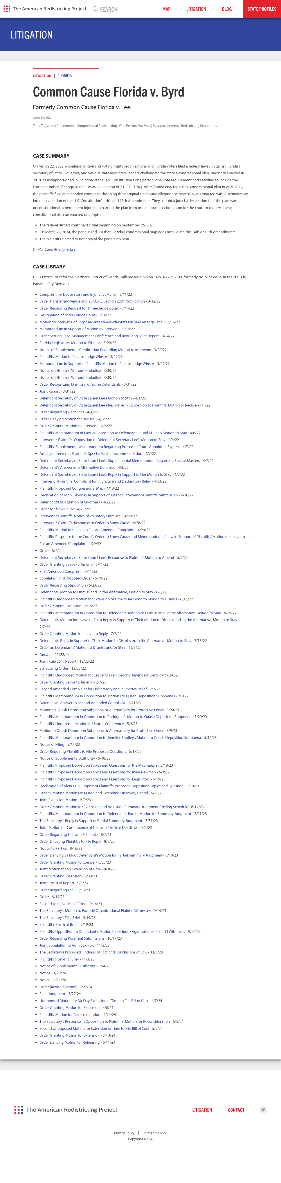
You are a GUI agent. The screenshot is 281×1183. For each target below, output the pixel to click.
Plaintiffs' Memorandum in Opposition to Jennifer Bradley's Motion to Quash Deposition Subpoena (120, 737)
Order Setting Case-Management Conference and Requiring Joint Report (99, 335)
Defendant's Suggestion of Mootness (70, 502)
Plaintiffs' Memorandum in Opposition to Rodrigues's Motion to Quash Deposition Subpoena (115, 716)
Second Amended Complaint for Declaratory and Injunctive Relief (93, 688)
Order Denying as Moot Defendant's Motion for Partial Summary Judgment (101, 855)
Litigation (196, 9)
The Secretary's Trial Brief (60, 917)
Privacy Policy (124, 1133)
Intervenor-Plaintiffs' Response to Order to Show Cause (85, 522)
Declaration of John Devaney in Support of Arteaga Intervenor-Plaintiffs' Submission (109, 495)
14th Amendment (62, 125)
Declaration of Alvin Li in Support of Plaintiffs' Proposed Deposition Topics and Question (112, 785)
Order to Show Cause (57, 508)
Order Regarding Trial (57, 889)
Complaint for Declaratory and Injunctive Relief (78, 294)
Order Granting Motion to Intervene (69, 425)
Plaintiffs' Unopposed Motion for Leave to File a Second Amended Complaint (103, 675)
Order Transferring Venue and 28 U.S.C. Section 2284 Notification (92, 301)
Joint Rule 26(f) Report (58, 661)
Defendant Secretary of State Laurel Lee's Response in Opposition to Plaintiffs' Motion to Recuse (118, 405)
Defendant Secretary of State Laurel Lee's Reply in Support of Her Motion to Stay (105, 474)
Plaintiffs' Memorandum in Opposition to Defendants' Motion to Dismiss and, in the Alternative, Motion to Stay (130, 612)
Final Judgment (52, 993)
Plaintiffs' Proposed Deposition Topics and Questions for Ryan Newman (98, 772)
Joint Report (50, 391)
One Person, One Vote (135, 125)
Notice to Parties (53, 848)
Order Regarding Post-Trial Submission (71, 938)
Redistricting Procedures (199, 125)
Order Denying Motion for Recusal (67, 418)
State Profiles (262, 9)
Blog (227, 9)
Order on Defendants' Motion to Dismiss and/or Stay (82, 647)
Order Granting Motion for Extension (70, 1007)
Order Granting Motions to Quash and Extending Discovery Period (94, 792)
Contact (236, 1110)
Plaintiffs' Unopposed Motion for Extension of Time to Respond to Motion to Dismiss (108, 599)
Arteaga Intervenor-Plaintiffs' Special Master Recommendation (91, 453)
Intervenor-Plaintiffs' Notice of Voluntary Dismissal (80, 515)
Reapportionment (166, 125)
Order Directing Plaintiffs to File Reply (70, 841)
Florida (65, 75)
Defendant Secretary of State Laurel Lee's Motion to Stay (86, 398)
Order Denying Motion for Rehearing (70, 1042)
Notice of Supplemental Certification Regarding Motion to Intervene (95, 349)
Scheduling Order (54, 668)
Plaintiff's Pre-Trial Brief (58, 924)
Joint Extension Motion (58, 799)
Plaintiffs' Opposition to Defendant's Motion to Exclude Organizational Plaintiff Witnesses (112, 931)
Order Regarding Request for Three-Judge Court (79, 308)
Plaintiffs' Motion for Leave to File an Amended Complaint (87, 529)
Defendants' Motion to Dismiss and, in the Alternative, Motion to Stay (96, 591)
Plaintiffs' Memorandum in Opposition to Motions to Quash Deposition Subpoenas (107, 695)
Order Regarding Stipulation (63, 585)
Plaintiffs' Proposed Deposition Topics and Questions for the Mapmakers (98, 765)
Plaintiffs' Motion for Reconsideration (70, 1014)
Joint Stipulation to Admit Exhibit (67, 945)
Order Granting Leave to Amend (66, 564)
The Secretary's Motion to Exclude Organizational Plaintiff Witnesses (95, 910)
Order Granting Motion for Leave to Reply (74, 633)
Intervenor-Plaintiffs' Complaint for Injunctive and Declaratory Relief (95, 481)
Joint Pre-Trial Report (57, 882)
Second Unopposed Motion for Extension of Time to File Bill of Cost (94, 1028)
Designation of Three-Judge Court (67, 314)
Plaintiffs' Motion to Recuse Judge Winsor (73, 356)
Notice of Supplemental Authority (67, 758)
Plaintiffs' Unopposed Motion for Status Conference (82, 723)
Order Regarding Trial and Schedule (69, 834)
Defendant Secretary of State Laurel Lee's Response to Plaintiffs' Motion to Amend (107, 557)
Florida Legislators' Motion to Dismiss (70, 342)
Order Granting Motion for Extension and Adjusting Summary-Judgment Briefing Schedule (114, 806)
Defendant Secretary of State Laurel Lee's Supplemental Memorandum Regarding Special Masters (120, 460)
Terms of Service (155, 1133)
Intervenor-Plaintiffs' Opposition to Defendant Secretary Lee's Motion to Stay (102, 439)
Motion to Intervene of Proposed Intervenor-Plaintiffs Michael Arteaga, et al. (102, 321)
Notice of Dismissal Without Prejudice (70, 370)
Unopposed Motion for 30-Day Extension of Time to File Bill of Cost (94, 1000)
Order (44, 550)
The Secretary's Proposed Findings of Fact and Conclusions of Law (93, 952)
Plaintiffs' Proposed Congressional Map (71, 488)
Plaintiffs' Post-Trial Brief (59, 959)
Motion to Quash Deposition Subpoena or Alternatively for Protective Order (102, 709)
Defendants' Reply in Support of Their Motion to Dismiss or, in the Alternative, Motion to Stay (115, 640)
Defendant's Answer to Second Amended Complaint (82, 702)
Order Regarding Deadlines (62, 411)
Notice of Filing (52, 744)
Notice (45, 972)
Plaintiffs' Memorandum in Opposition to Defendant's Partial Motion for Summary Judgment (115, 813)
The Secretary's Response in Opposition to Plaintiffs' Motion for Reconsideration (105, 1021)
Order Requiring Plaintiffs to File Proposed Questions (83, 751)
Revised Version (63, 986)
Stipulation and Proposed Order (66, 578)
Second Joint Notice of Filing (63, 903)
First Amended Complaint (61, 571)
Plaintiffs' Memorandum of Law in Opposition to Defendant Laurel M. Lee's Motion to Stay (113, 432)
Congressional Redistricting (97, 125)
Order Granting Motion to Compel (67, 862)
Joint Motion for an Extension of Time (70, 868)
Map (166, 9)
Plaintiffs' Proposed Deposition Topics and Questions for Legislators (95, 779)
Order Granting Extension (60, 605)
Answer (46, 654)
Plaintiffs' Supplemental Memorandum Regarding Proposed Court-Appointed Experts (110, 446)
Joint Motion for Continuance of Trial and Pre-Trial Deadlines (89, 827)
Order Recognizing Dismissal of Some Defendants (80, 384)
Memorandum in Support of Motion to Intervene (79, 328)
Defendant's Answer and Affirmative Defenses (77, 467)
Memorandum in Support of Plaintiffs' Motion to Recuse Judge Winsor (97, 363)
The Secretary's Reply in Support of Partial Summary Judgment (91, 820)
